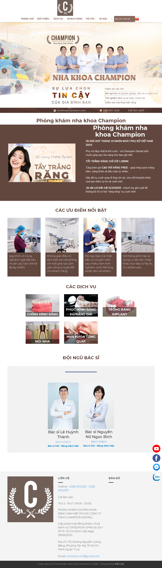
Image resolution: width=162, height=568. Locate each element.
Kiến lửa (119, 563)
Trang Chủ (27, 19)
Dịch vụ (59, 19)
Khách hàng (74, 19)
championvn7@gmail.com (83, 556)
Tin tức (90, 19)
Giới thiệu (43, 19)
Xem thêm (99, 441)
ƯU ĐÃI (103, 19)
